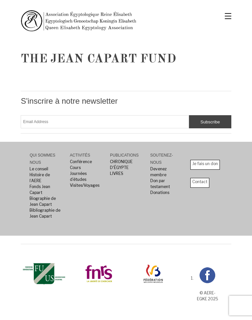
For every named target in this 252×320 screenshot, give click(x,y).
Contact (199, 181)
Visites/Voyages (84, 185)
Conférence (81, 161)
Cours (75, 167)
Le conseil (39, 168)
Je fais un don (205, 163)
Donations (159, 192)
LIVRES (116, 173)
